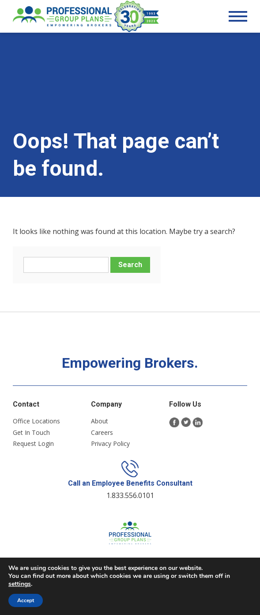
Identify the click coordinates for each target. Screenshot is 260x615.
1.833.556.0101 (130, 501)
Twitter (186, 426)
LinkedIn (197, 426)
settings (19, 584)
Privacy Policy (110, 447)
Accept (25, 600)
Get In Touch (31, 436)
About (99, 425)
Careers (102, 436)
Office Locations (36, 425)
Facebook (174, 426)
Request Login (33, 447)
